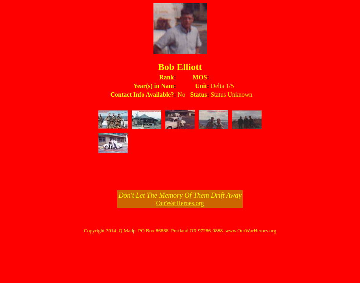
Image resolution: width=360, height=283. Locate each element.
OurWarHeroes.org (180, 203)
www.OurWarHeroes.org (250, 230)
